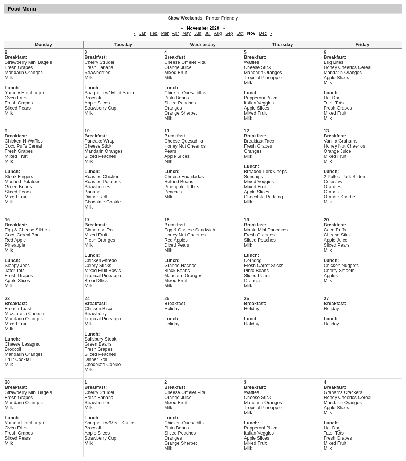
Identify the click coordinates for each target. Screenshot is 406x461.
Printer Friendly (222, 18)
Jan (142, 33)
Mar (165, 33)
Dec (263, 33)
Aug (218, 33)
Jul (207, 33)
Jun (197, 33)
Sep (229, 33)
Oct (240, 33)
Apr (175, 33)
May (186, 33)
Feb (154, 33)
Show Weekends (185, 18)
